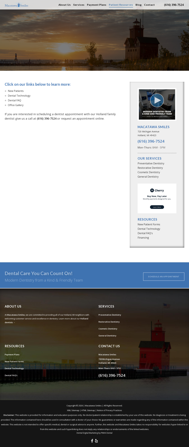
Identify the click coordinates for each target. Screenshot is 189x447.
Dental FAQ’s (11, 375)
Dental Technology (19, 95)
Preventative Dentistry (151, 163)
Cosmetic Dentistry (149, 172)
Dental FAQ (14, 100)
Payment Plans (12, 354)
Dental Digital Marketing (87, 433)
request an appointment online (82, 118)
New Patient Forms (149, 224)
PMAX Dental (106, 433)
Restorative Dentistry (150, 168)
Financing (143, 237)
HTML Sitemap (88, 410)
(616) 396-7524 (174, 5)
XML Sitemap (73, 410)
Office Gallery (15, 105)
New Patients (16, 91)
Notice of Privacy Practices (109, 410)
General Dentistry (148, 176)
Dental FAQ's (145, 233)
